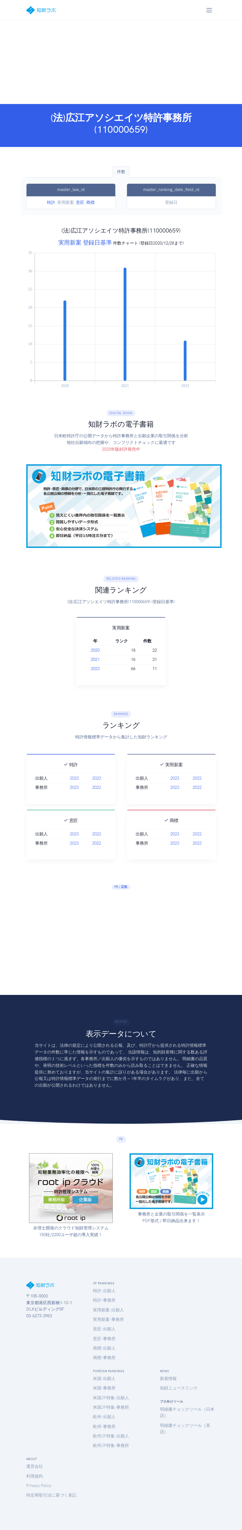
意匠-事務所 (104, 1338)
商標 (90, 202)
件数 (121, 171)
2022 (96, 788)
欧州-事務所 (104, 1426)
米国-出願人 (104, 1378)
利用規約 (34, 1476)
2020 (95, 650)
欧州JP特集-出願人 (111, 1436)
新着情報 (168, 1378)
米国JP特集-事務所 (111, 1407)
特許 (51, 202)
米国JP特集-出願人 (111, 1397)
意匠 (80, 202)
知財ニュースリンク (179, 1388)
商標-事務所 (104, 1357)
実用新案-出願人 (108, 1310)
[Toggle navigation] (209, 10)
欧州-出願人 (104, 1416)
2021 (95, 659)
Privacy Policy (38, 1485)
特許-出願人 (104, 1290)
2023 (95, 668)
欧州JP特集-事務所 (111, 1445)
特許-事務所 (104, 1300)
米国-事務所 (104, 1388)
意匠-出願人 (104, 1328)
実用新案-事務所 (108, 1319)
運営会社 (34, 1466)
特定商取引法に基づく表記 (51, 1495)
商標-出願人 (104, 1348)
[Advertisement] (121, 62)
